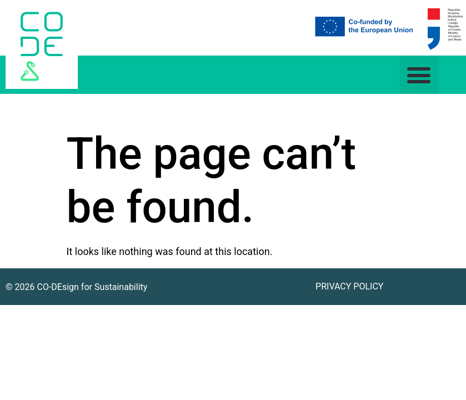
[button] (419, 75)
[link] (42, 44)
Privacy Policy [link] (349, 286)
